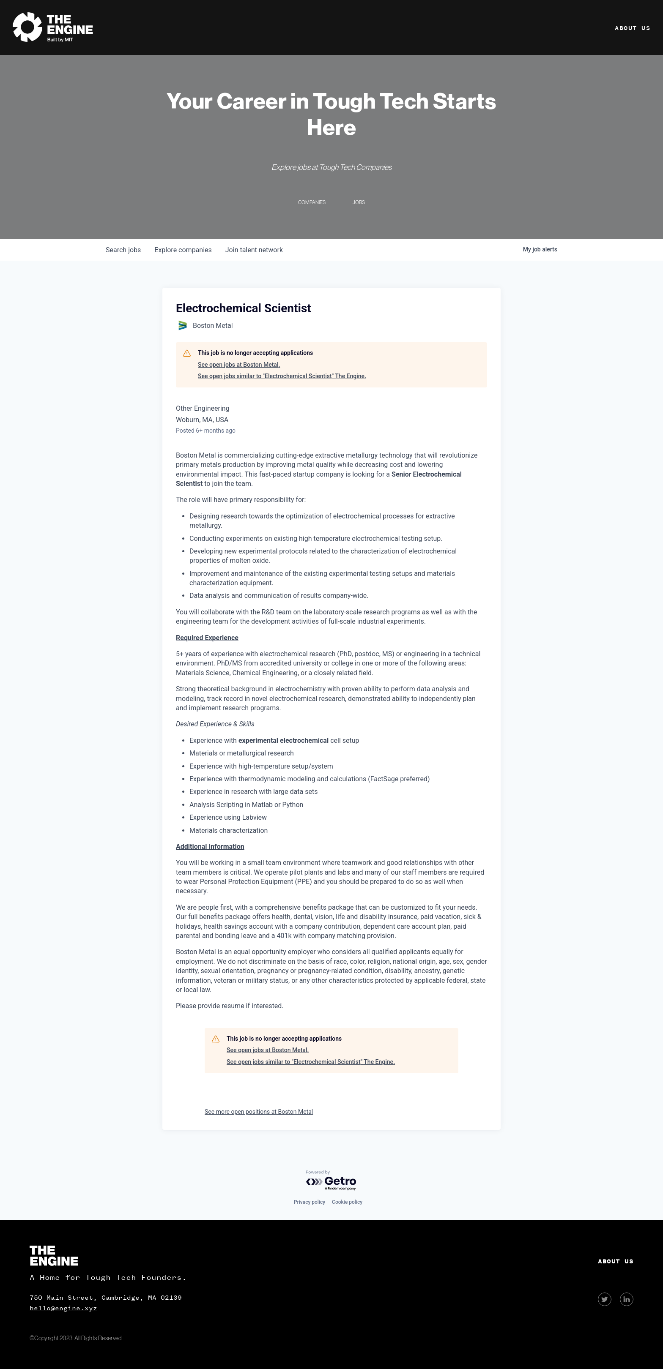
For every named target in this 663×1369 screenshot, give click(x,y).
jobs (123, 250)
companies (182, 250)
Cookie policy (347, 1202)
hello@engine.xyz (63, 1308)
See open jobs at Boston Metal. (239, 364)
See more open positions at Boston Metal (259, 1111)
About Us (632, 28)
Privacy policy (309, 1202)
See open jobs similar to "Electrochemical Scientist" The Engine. (282, 376)
